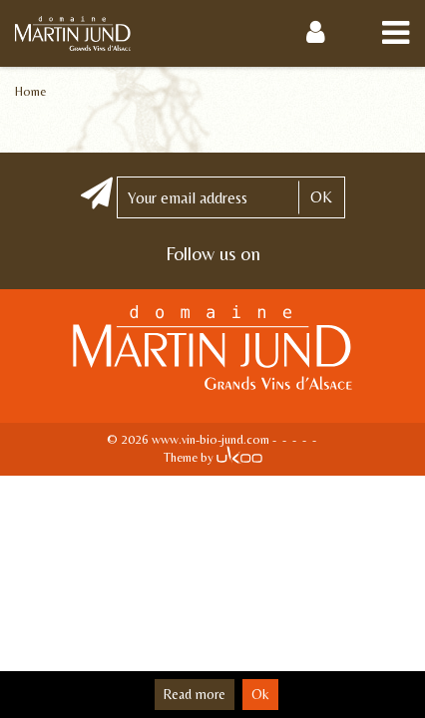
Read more (194, 694)
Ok (260, 694)
